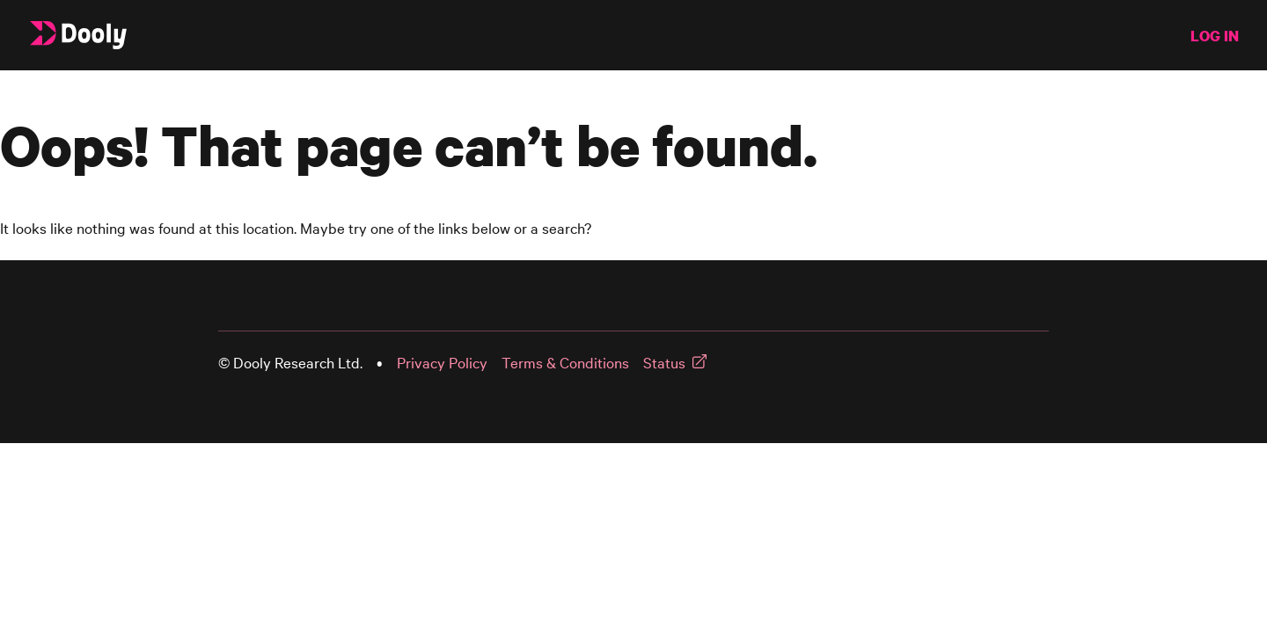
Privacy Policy (442, 363)
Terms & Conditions (565, 363)
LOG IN (1214, 35)
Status (664, 363)
